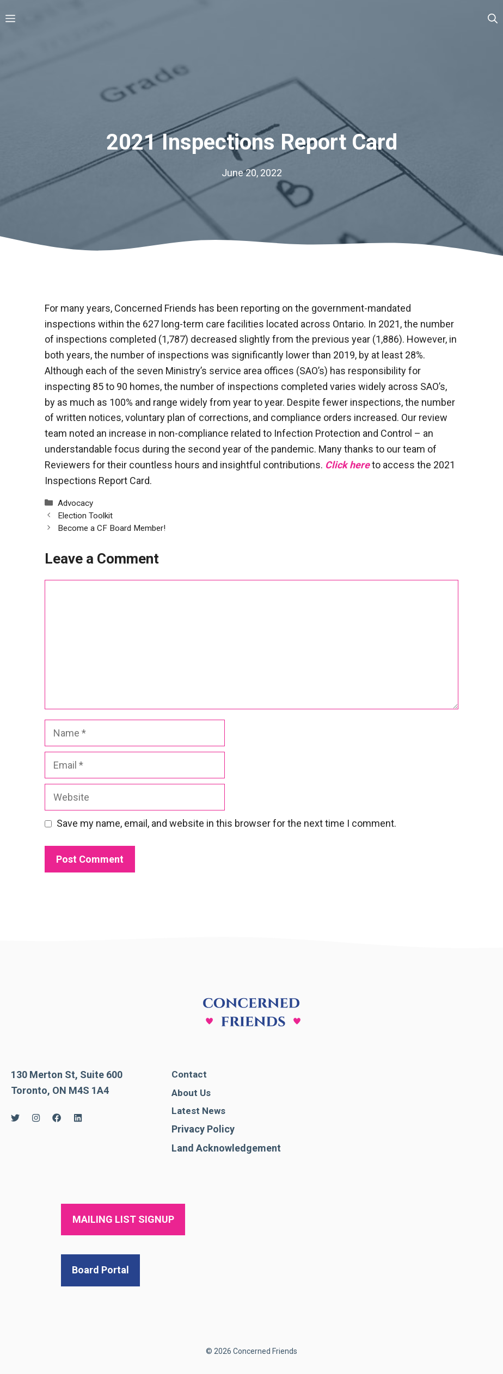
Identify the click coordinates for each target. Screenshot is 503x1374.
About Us (191, 1092)
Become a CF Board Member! (111, 528)
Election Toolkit (85, 516)
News (213, 1110)
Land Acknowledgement (226, 1148)
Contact (189, 1074)
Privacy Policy (203, 1129)
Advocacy (75, 503)
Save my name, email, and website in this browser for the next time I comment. (226, 823)
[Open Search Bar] (493, 19)
